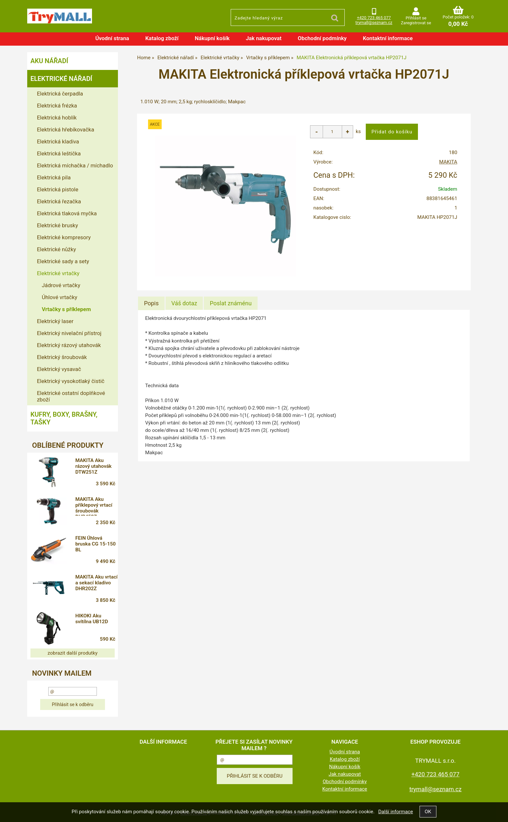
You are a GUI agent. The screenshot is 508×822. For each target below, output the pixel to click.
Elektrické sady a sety (63, 261)
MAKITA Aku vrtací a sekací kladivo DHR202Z (96, 582)
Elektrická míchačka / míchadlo (75, 165)
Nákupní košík (212, 38)
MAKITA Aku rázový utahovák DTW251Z (93, 466)
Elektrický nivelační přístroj (69, 333)
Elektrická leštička (59, 153)
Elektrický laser (55, 321)
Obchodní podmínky (322, 38)
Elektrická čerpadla (60, 93)
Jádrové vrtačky (61, 285)
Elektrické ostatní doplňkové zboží (71, 396)
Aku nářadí (49, 61)
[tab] (151, 303)
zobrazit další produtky (73, 653)
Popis (151, 303)
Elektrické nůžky (56, 249)
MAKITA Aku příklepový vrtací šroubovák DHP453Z (93, 506)
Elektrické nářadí (61, 79)
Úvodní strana (112, 38)
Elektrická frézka (57, 105)
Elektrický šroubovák (62, 357)
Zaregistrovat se (416, 22)
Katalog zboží (162, 38)
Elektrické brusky (57, 225)
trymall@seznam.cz (373, 22)
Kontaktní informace (388, 38)
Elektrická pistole (57, 189)
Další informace (395, 812)
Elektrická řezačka (59, 201)
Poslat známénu (230, 303)
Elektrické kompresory (64, 237)
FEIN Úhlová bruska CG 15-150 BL (95, 544)
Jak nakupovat (264, 38)
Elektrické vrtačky (58, 273)
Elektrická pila (54, 177)
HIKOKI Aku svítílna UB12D (91, 619)
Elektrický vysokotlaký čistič (70, 381)
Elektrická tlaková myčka (67, 213)
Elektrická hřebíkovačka (65, 129)
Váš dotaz (184, 303)
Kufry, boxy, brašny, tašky (64, 418)
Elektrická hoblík (57, 117)
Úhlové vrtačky (59, 297)
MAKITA (448, 162)
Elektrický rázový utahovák (69, 345)
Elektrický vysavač (59, 369)
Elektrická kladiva (58, 141)
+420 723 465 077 (374, 17)
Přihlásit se (416, 18)
